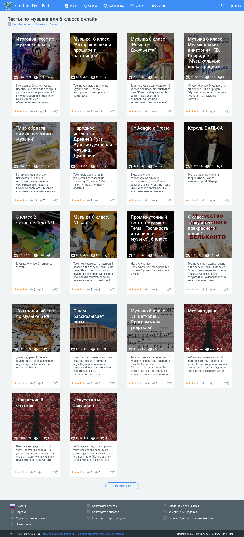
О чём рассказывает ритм (88, 316)
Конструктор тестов (104, 505)
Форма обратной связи (30, 518)
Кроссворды (114, 6)
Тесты (71, 6)
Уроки (158, 6)
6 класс (54, 24)
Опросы (90, 6)
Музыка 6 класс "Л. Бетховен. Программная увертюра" (148, 319)
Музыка (40, 24)
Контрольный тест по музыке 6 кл (36, 313)
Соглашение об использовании (58, 534)
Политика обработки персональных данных (100, 534)
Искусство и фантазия (86, 402)
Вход (235, 6)
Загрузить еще (122, 485)
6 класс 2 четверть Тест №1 (35, 219)
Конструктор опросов (105, 512)
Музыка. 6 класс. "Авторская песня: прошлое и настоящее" (92, 47)
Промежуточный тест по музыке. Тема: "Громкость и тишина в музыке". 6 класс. (150, 228)
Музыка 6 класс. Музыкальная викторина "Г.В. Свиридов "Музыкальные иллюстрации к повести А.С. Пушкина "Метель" (207, 58)
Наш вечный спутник (29, 402)
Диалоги (138, 6)
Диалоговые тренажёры (183, 505)
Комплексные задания (182, 512)
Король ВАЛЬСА (205, 128)
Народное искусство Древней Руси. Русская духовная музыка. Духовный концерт (92, 144)
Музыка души (203, 311)
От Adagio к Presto (150, 128)
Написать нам (24, 524)
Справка (21, 512)
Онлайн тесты (21, 24)
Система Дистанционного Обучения (190, 518)
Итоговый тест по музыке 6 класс (35, 41)
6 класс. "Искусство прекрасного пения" (201, 225)
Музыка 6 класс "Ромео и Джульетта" (148, 44)
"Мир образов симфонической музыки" (33, 133)
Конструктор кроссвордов (108, 518)
